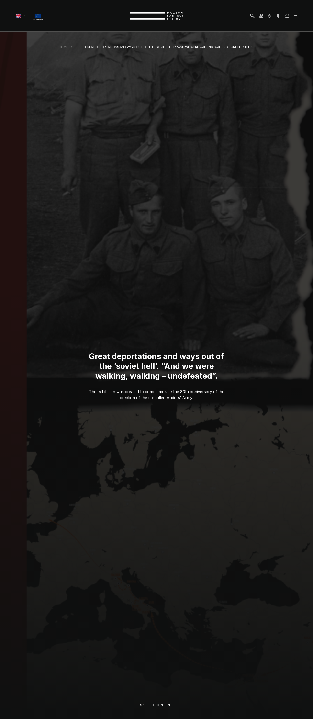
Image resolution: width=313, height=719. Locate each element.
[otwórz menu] (295, 16)
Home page (67, 47)
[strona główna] (156, 16)
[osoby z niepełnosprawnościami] (270, 16)
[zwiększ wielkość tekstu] (287, 16)
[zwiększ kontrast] (278, 16)
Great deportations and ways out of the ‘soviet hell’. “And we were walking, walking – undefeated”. (168, 47)
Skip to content (156, 705)
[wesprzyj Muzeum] (261, 16)
